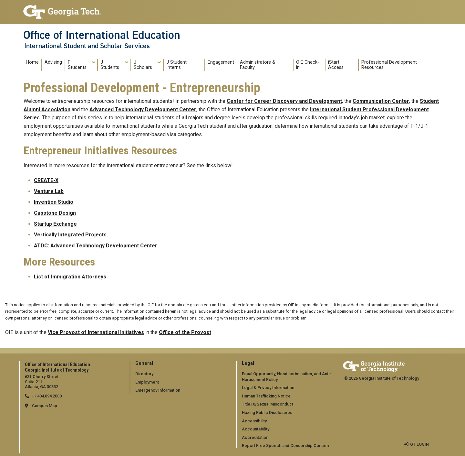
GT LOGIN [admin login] (419, 444)
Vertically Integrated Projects (70, 235)
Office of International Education (101, 35)
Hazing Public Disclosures (267, 412)
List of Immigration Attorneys (70, 277)
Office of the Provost (185, 332)
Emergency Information (157, 390)
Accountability (255, 429)
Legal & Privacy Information (268, 387)
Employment (147, 382)
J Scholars (143, 65)
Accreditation (255, 437)
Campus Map (44, 405)
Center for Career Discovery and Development (284, 101)
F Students (77, 65)
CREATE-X (46, 180)
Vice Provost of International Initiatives (96, 332)
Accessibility (254, 420)
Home (32, 62)
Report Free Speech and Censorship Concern (286, 445)
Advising (53, 62)
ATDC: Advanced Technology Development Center (95, 246)
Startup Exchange (55, 224)
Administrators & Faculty (257, 65)
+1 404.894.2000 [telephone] (47, 396)
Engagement (221, 62)
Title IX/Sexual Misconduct (267, 404)
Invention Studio (53, 202)
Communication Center (381, 101)
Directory (144, 373)
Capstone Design (55, 213)
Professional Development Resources (389, 65)
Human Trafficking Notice (266, 396)
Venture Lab (49, 191)
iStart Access (336, 65)
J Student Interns (176, 65)
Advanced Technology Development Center (142, 109)
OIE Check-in (307, 65)
